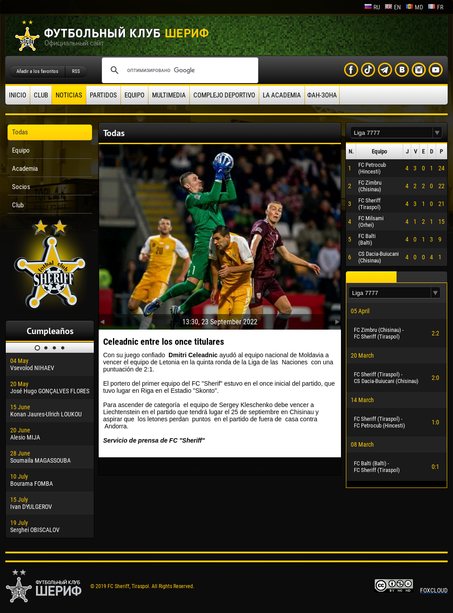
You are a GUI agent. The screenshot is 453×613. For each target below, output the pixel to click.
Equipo (134, 95)
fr (435, 7)
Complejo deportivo (224, 95)
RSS (76, 71)
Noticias (69, 95)
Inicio (17, 95)
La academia (282, 95)
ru (372, 7)
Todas (20, 132)
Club (41, 95)
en (393, 7)
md (414, 7)
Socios (21, 187)
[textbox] (391, 132)
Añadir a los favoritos (37, 71)
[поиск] (178, 70)
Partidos (103, 95)
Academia (25, 169)
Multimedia (169, 95)
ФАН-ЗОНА (322, 95)
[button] (437, 132)
